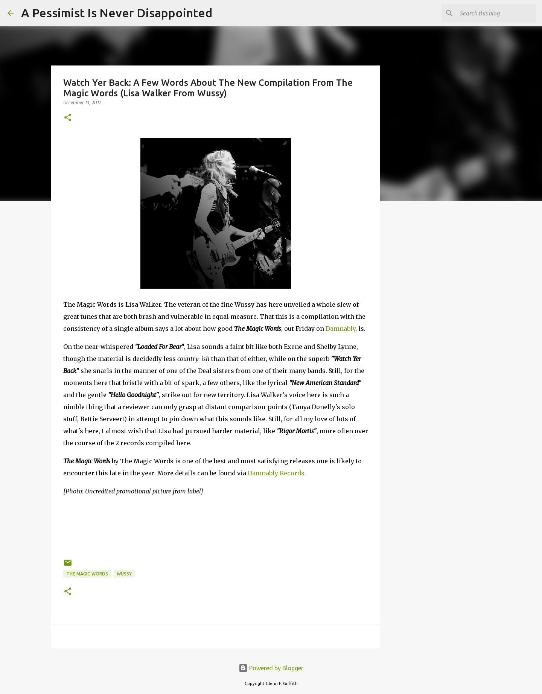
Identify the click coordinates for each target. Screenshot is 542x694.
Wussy (124, 573)
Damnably (340, 328)
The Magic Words (87, 573)
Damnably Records (276, 473)
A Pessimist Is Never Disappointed (116, 13)
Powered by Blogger (271, 668)
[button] (67, 118)
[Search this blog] (496, 13)
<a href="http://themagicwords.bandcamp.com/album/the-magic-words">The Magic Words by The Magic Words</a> (215, 525)
